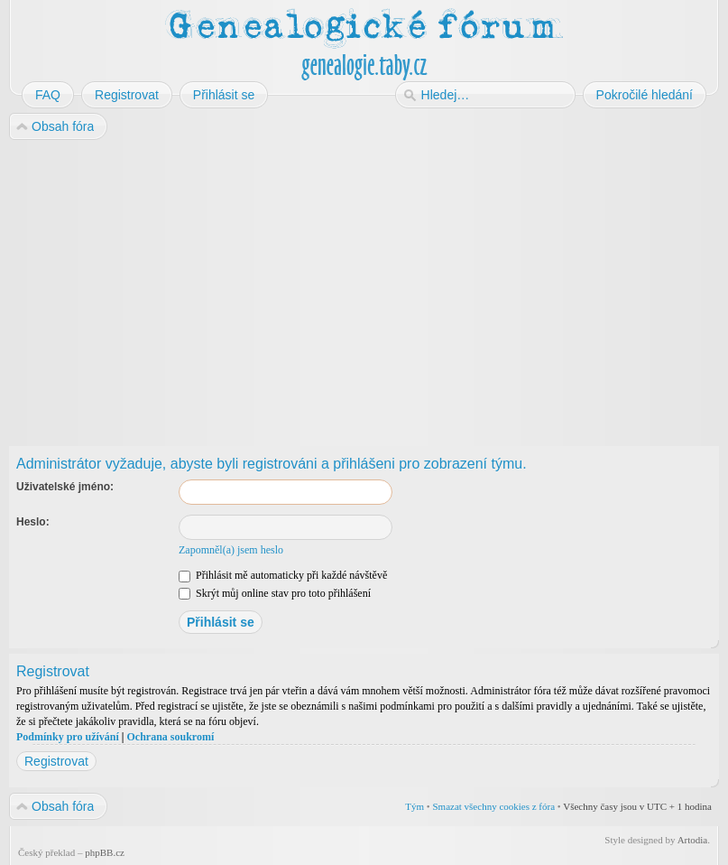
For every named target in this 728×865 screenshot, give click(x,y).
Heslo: (33, 522)
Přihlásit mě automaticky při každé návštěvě (283, 575)
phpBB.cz (104, 852)
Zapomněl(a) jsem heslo (231, 550)
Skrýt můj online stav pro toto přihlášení (275, 593)
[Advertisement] (364, 287)
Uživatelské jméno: (65, 486)
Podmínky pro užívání (67, 736)
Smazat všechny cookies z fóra (493, 806)
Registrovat (56, 761)
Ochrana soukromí (170, 736)
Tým (414, 806)
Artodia (692, 839)
